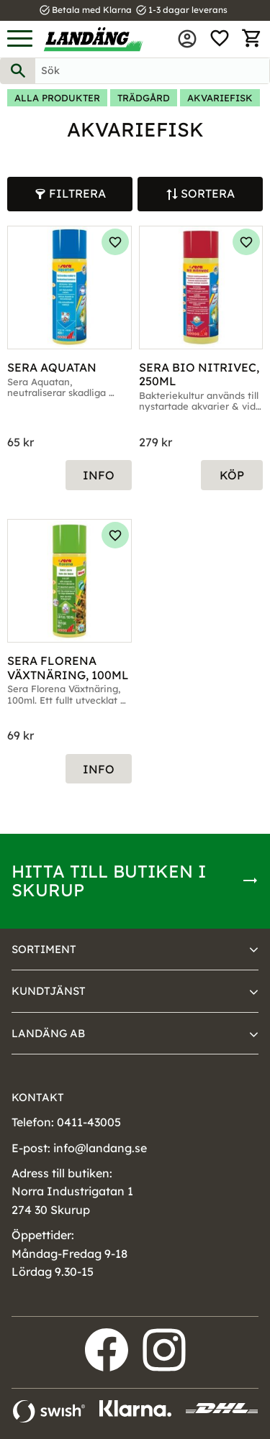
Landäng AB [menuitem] (48, 1033)
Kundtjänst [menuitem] (49, 991)
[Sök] (18, 70)
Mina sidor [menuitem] (187, 39)
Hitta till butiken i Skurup (109, 880)
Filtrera (77, 193)
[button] (19, 39)
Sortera (208, 193)
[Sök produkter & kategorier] (152, 70)
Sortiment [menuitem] (44, 949)
